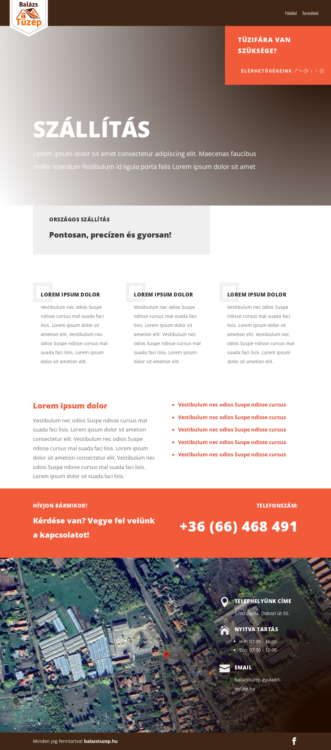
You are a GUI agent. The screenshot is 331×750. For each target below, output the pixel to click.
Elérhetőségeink (291, 70)
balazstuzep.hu (101, 741)
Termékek (310, 13)
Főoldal (291, 13)
